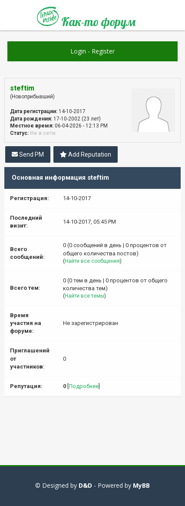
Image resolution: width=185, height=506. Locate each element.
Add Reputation (85, 154)
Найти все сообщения (92, 261)
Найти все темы (84, 296)
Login (78, 51)
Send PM (28, 154)
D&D (85, 485)
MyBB (141, 485)
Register (103, 51)
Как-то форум (86, 18)
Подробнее (84, 386)
